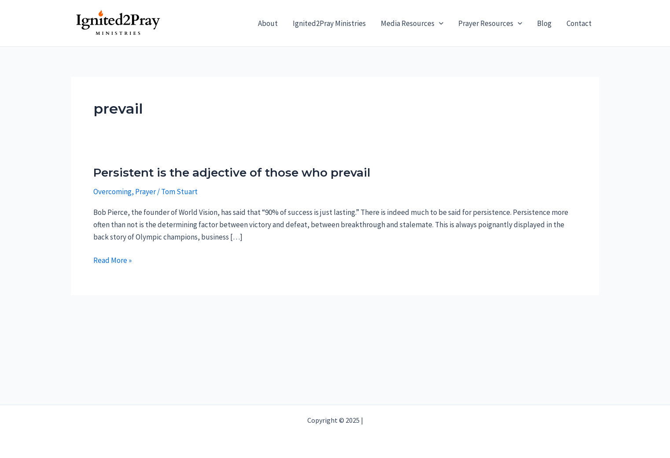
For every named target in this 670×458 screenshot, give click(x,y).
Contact (579, 23)
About (268, 23)
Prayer (145, 191)
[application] (438, 23)
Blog (544, 23)
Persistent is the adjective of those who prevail (231, 173)
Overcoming (112, 191)
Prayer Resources (490, 23)
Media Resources (412, 23)
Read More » (112, 260)
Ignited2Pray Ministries (329, 23)
